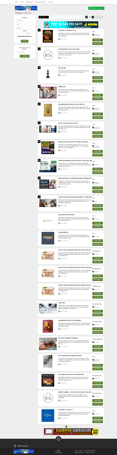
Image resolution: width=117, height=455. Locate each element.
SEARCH (24, 41)
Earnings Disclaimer (79, 452)
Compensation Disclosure (89, 450)
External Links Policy (89, 452)
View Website (98, 43)
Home (16, 2)
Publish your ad (96, 8)
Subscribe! (24, 56)
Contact (50, 2)
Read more (97, 40)
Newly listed (44, 17)
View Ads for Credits (40, 2)
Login (21, 2)
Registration (29, 2)
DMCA (80, 450)
